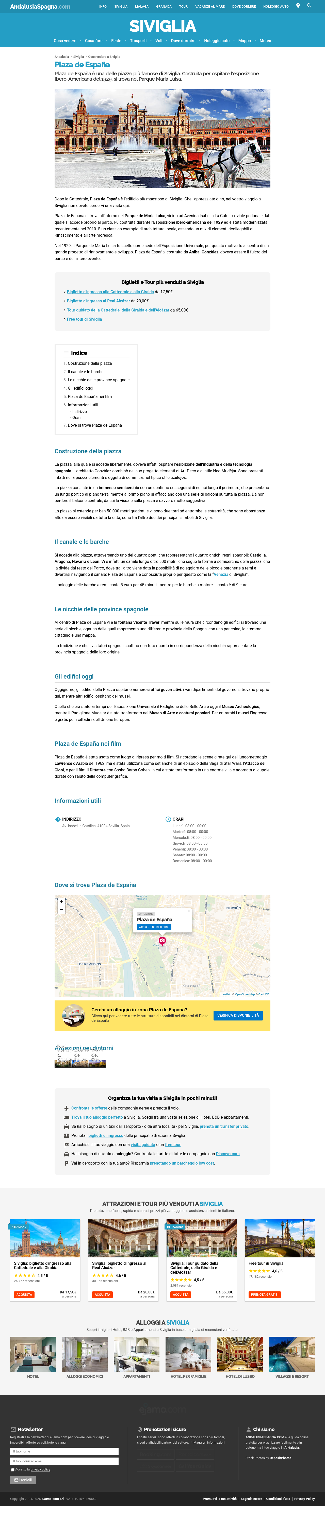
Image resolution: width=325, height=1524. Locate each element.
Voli (158, 40)
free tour (173, 1165)
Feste (116, 40)
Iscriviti (25, 1499)
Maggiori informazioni (209, 1461)
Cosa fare (94, 40)
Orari (76, 417)
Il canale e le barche (86, 371)
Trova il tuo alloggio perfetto (97, 1137)
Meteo (265, 40)
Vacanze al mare (210, 6)
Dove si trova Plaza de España (95, 425)
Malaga (142, 6)
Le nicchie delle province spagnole (98, 379)
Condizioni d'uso (278, 1518)
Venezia (221, 574)
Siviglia (120, 6)
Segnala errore (251, 1518)
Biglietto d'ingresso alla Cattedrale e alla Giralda (110, 291)
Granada (164, 6)
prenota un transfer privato (224, 1147)
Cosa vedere (65, 40)
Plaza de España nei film (90, 396)
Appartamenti (136, 1378)
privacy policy (40, 1488)
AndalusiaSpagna (40, 6)
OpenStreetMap (245, 994)
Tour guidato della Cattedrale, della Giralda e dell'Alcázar (118, 310)
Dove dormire (244, 6)
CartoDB (263, 994)
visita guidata (143, 1165)
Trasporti (138, 40)
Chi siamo (263, 1448)
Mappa (244, 40)
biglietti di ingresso (106, 1156)
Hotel (33, 1378)
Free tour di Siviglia (84, 319)
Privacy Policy (304, 1518)
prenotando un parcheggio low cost (182, 1183)
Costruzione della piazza (90, 363)
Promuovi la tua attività (220, 1518)
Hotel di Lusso (240, 1378)
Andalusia (291, 1466)
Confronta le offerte (89, 1128)
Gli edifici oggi (80, 388)
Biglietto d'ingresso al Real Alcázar (98, 301)
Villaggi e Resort (292, 1378)
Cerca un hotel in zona (154, 927)
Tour (183, 6)
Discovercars (228, 1174)
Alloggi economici (85, 1378)
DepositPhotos (280, 1477)
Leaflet (226, 994)
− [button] (61, 910)
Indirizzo (79, 411)
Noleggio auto (276, 6)
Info (103, 6)
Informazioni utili (83, 405)
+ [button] (61, 902)
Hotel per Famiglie (188, 1378)
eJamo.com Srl (53, 1518)
